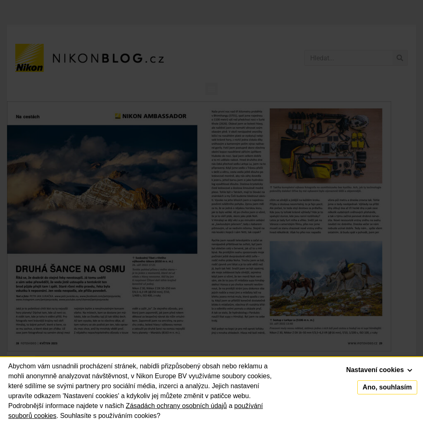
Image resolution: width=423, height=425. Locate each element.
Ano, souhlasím (387, 387)
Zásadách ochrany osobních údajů (176, 405)
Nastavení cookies (379, 369)
